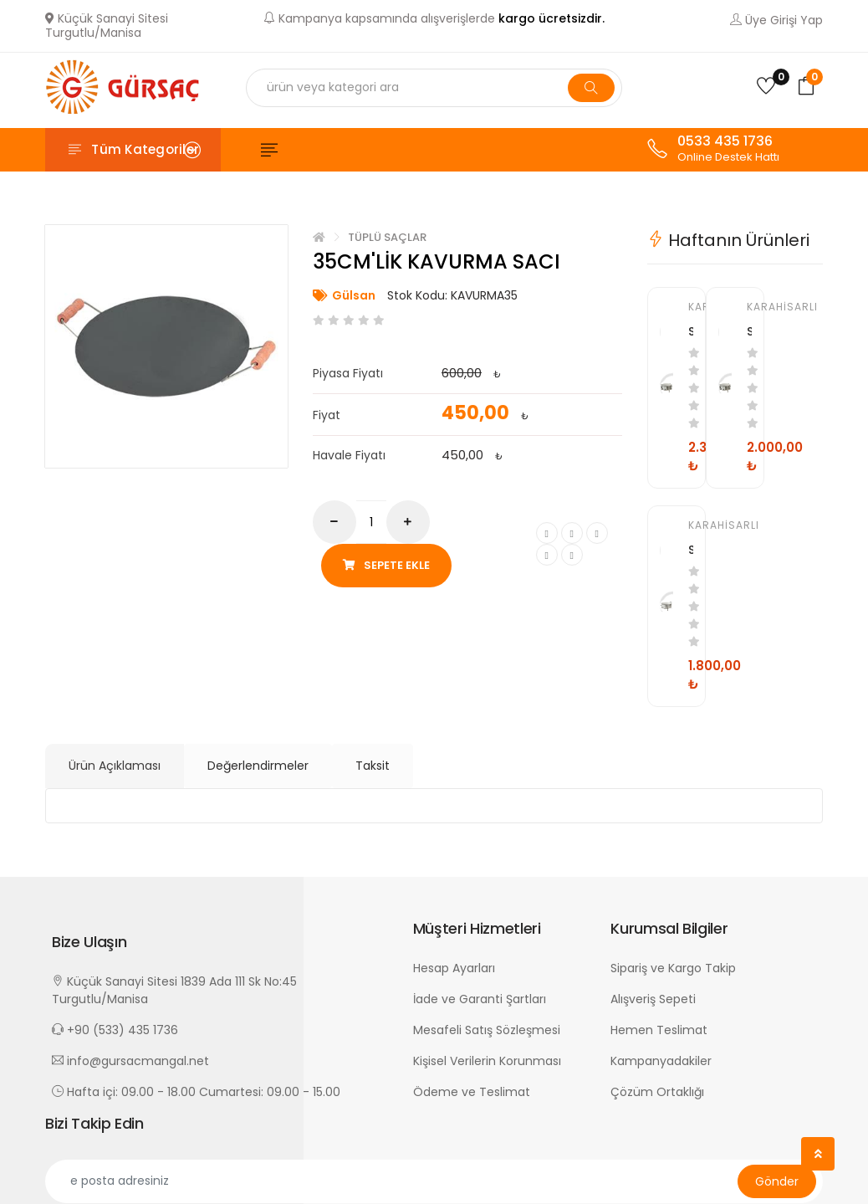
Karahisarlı (690, 307)
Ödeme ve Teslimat (471, 1091)
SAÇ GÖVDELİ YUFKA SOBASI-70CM (690, 330)
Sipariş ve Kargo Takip (673, 967)
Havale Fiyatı (349, 455)
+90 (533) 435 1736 (115, 1029)
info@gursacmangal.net (130, 1060)
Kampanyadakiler (661, 1060)
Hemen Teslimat (658, 1029)
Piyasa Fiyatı (348, 373)
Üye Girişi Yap (776, 20)
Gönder (777, 1180)
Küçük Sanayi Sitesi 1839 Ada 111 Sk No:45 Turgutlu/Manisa (174, 989)
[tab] (735, 244)
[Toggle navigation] (133, 150)
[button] (224, 941)
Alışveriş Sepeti (653, 998)
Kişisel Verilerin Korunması (487, 1060)
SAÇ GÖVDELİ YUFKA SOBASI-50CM (690, 549)
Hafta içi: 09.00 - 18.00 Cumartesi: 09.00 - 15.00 (196, 1091)
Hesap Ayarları (454, 967)
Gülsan (353, 295)
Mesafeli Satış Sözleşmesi (486, 1029)
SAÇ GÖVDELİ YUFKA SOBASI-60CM (749, 330)
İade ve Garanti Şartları (479, 998)
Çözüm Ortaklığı (657, 1091)
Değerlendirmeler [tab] (258, 764)
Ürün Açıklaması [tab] (115, 764)
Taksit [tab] (372, 764)
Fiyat (326, 415)
